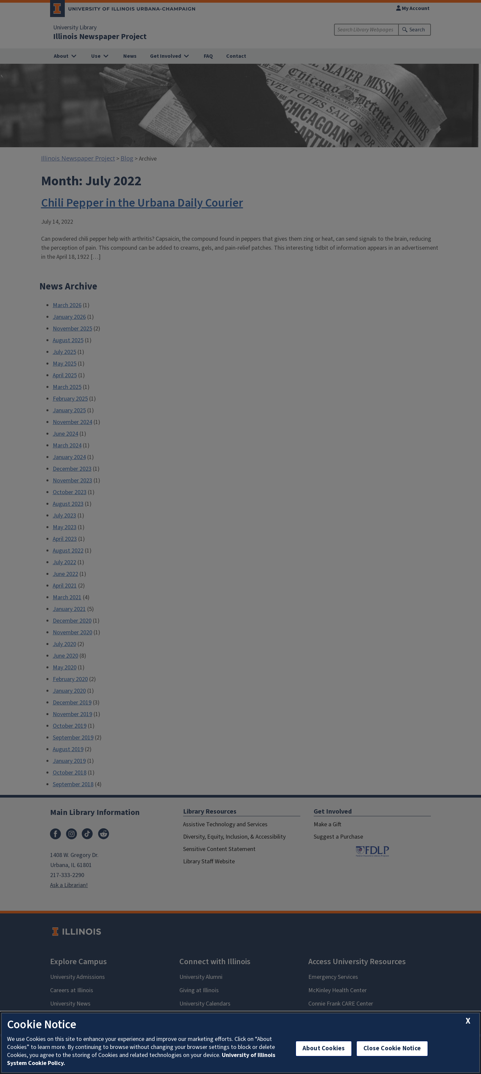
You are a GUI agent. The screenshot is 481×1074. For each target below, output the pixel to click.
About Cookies (324, 1048)
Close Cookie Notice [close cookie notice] (392, 1048)
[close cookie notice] (468, 1021)
